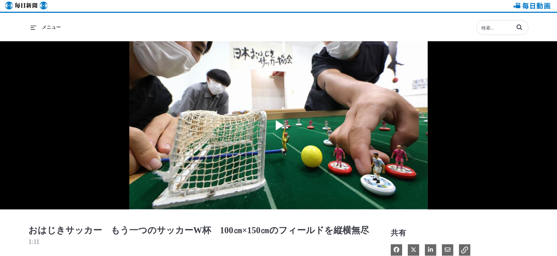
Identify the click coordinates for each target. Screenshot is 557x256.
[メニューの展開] (45, 27)
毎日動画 (530, 5)
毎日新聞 (26, 5)
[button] (519, 27)
